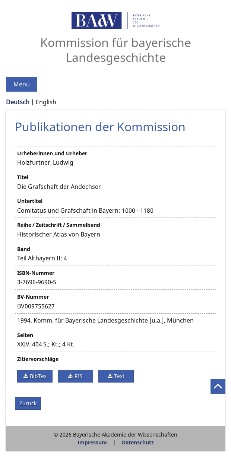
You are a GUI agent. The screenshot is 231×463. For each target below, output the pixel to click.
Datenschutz (138, 442)
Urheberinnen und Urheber (52, 153)
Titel (22, 177)
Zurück (28, 403)
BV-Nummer (33, 296)
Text (118, 376)
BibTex (37, 376)
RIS (78, 376)
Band (23, 249)
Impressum (92, 442)
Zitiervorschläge (37, 358)
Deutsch (17, 102)
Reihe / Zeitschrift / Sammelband (58, 224)
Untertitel (29, 200)
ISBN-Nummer (35, 272)
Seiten (25, 335)
